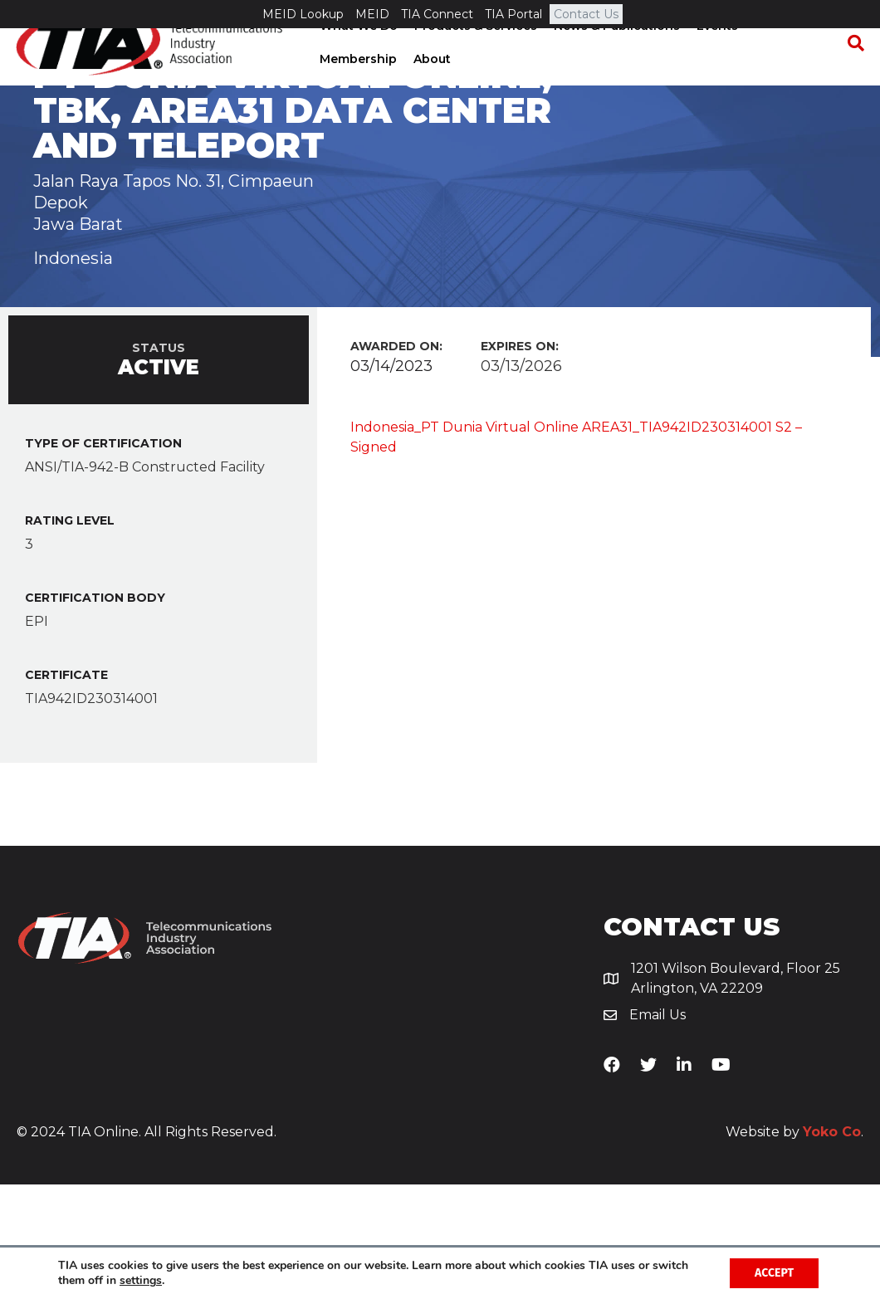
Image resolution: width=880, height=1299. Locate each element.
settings (141, 1280)
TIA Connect (437, 14)
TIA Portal (513, 14)
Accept (774, 1273)
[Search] (851, 71)
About (430, 87)
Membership (356, 87)
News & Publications (615, 53)
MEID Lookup (303, 14)
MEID (372, 14)
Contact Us (586, 14)
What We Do (357, 53)
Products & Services (474, 53)
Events (715, 53)
